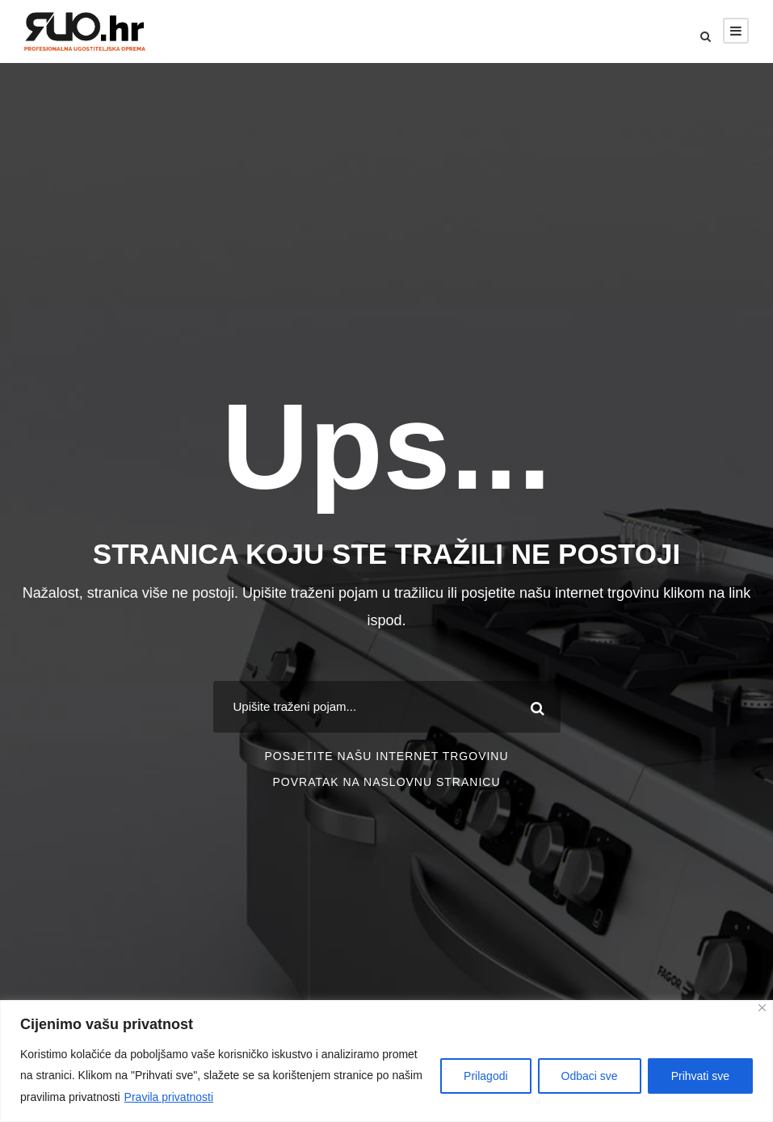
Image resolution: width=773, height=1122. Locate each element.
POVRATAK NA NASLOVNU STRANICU (386, 781)
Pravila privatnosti (169, 1096)
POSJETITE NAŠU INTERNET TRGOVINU (386, 756)
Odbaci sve (589, 1075)
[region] (386, 1061)
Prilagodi (485, 1075)
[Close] (762, 1007)
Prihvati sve (700, 1075)
